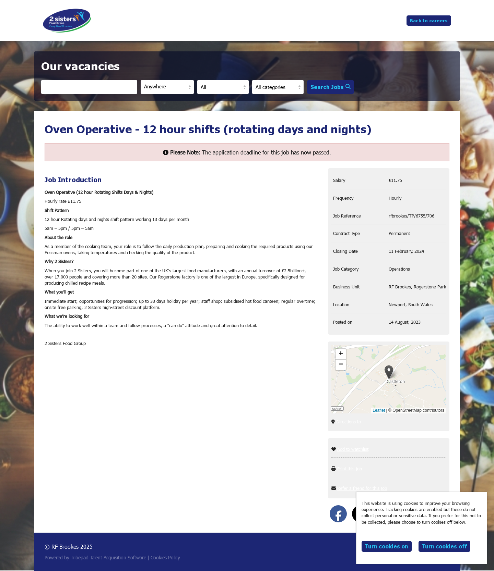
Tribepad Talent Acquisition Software (108, 557)
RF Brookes (67, 21)
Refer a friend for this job (362, 488)
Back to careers (429, 20)
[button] (389, 372)
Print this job (349, 468)
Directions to (348, 421)
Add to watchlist (352, 449)
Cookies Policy (165, 557)
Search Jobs (330, 87)
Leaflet (379, 410)
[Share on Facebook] (338, 513)
